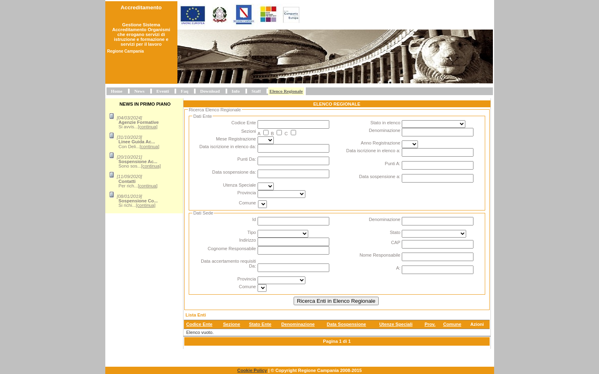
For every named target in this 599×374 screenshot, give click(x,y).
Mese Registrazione (236, 138)
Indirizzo (247, 240)
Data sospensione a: (380, 176)
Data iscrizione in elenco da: (227, 146)
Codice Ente (243, 122)
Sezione (231, 324)
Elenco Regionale (286, 91)
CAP (395, 242)
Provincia (246, 192)
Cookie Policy (252, 370)
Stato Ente (260, 324)
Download (210, 91)
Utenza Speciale (239, 185)
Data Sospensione (346, 324)
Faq (184, 91)
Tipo (251, 232)
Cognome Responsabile (232, 248)
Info (236, 91)
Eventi (162, 91)
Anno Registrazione (381, 142)
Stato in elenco (385, 122)
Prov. (429, 324)
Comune (247, 202)
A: (398, 268)
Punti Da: (246, 159)
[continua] (148, 126)
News (139, 91)
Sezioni (248, 131)
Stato (395, 232)
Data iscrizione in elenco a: (373, 150)
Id (254, 219)
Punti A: (393, 163)
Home (117, 91)
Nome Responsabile (380, 255)
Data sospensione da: (234, 172)
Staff (256, 91)
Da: (252, 266)
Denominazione (385, 130)
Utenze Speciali (395, 324)
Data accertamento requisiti (228, 261)
